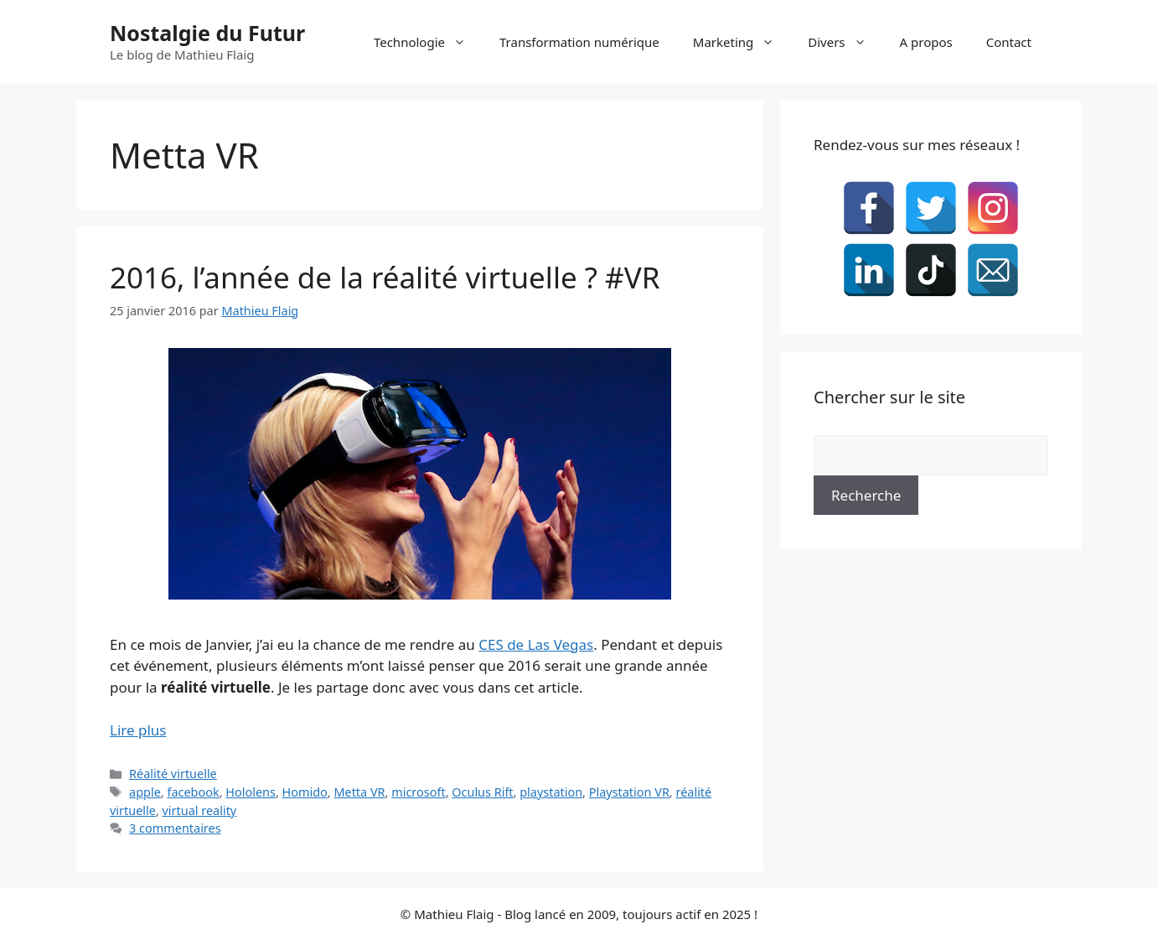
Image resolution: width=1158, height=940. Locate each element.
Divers (845, 42)
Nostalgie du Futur (207, 32)
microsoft (418, 792)
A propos (926, 42)
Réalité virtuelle (173, 774)
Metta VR (359, 792)
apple (145, 792)
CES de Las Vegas (535, 644)
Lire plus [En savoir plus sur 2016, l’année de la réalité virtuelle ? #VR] (138, 730)
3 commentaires (175, 828)
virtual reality (200, 810)
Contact (1008, 42)
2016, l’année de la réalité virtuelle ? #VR (384, 277)
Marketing (742, 42)
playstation (551, 792)
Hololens (250, 792)
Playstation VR (629, 792)
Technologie (428, 42)
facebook (193, 792)
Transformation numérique (579, 42)
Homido (305, 792)
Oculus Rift (482, 792)
